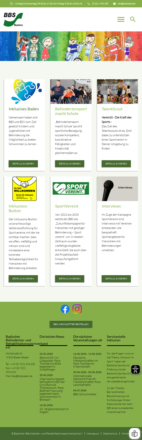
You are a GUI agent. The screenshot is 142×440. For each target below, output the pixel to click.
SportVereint (66, 205)
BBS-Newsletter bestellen (71, 324)
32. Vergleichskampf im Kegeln (54, 410)
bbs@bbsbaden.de (22, 376)
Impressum (93, 433)
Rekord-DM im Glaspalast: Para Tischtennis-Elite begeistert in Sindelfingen (50, 363)
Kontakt (126, 433)
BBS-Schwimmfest (84, 394)
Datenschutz (110, 433)
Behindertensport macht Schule (71, 111)
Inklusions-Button (18, 208)
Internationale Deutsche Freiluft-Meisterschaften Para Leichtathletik (87, 380)
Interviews (111, 205)
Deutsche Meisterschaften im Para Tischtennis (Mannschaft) (85, 362)
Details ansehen (23, 163)
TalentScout (112, 108)
